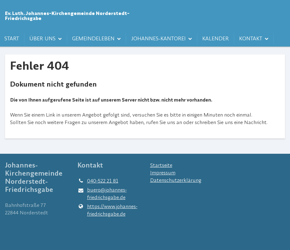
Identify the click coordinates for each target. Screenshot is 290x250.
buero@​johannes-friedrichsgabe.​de (101, 194)
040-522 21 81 (97, 180)
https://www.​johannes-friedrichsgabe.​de (107, 210)
